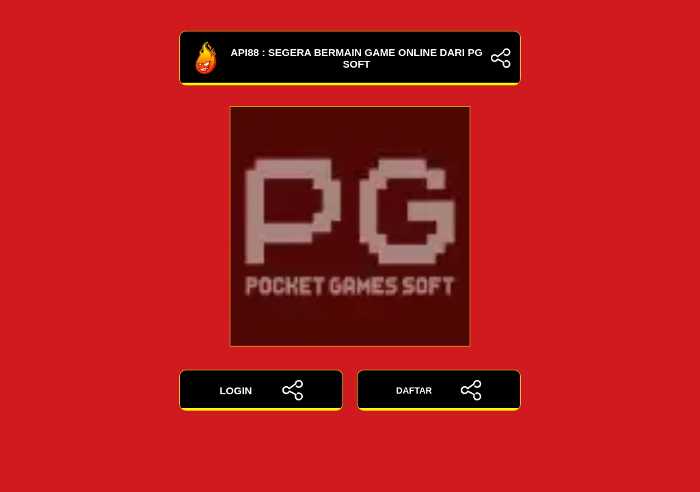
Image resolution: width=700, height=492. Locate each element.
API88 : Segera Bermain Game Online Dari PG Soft (350, 58)
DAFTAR (439, 390)
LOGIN (261, 390)
